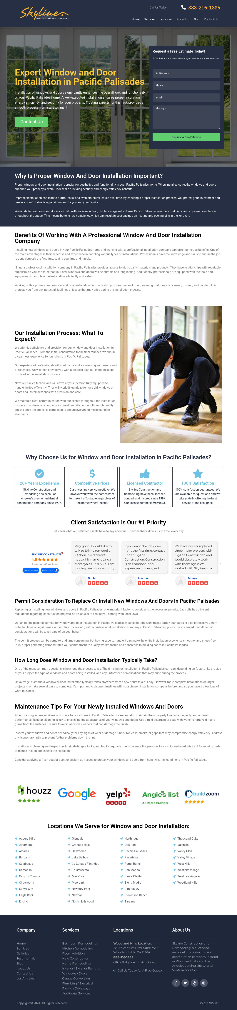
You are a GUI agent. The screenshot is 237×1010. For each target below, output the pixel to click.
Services (149, 19)
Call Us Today (158, 7)
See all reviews (31, 570)
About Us (183, 19)
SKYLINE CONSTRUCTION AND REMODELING (61, 554)
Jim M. (92, 578)
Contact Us (211, 19)
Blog (196, 19)
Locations (166, 19)
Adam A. (143, 578)
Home (135, 19)
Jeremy (192, 578)
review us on (48, 570)
